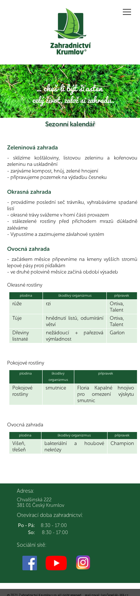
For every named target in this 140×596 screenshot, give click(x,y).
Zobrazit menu (128, 9)
